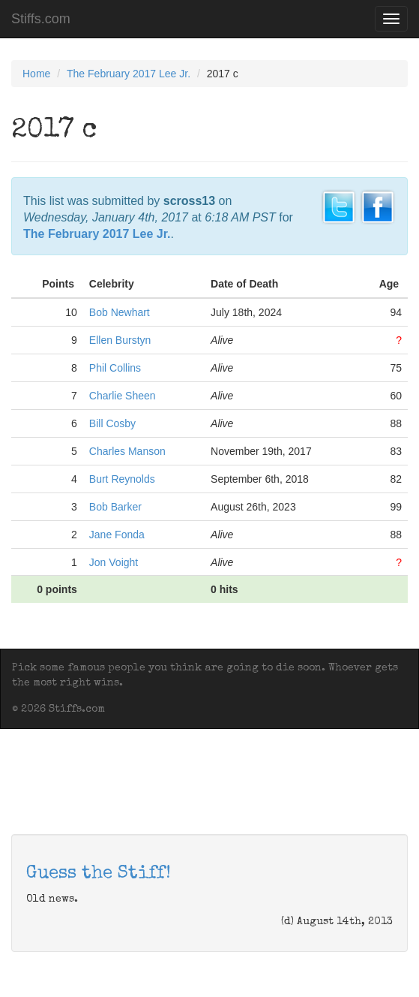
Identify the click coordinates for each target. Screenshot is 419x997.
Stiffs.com (40, 18)
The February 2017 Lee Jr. (128, 74)
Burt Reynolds (122, 479)
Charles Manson (127, 451)
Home (36, 74)
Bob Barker (115, 507)
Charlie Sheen (122, 396)
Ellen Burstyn (120, 340)
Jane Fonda (117, 535)
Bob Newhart (119, 312)
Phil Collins (115, 368)
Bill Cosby (112, 423)
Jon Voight (113, 562)
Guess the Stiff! (98, 874)
